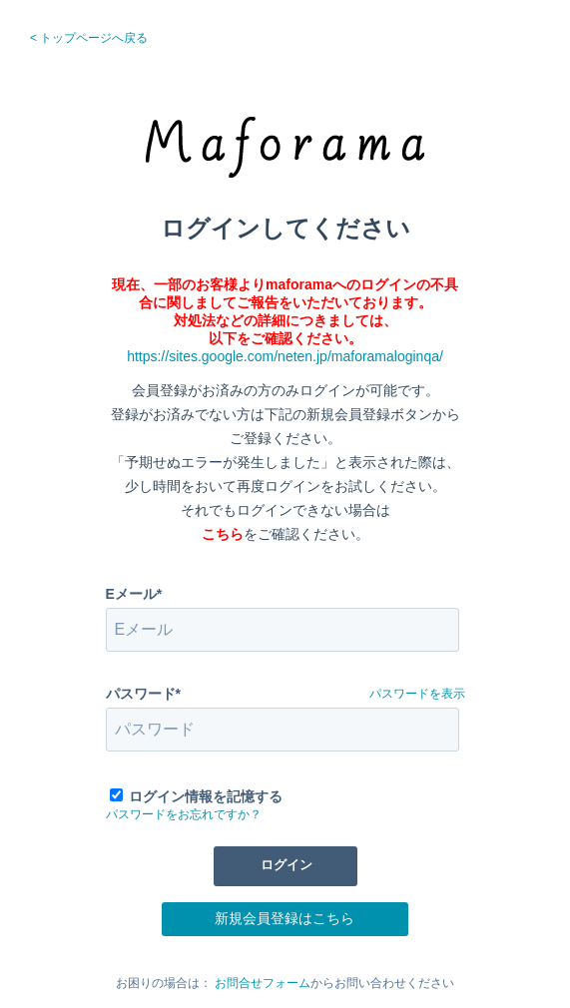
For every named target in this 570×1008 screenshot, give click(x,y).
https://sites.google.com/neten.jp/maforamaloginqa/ (285, 356)
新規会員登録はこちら (284, 918)
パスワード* (143, 694)
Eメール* (134, 594)
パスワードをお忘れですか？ (184, 814)
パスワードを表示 (417, 694)
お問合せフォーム (262, 983)
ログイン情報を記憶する (206, 796)
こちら (223, 534)
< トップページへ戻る (89, 38)
